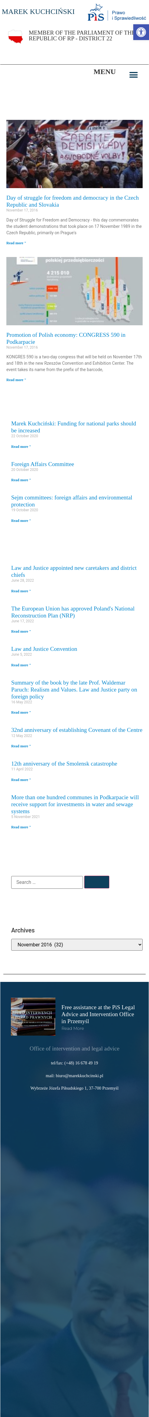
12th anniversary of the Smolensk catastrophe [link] (64, 763)
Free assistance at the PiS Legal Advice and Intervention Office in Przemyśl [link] (98, 1014)
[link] (141, 32)
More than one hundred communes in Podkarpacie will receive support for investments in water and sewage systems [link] (75, 804)
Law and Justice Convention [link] (44, 649)
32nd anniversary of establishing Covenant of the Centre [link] (76, 730)
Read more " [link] (16, 243)
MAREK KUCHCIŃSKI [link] (38, 11)
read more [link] (72, 1028)
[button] (134, 75)
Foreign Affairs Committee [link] (42, 464)
